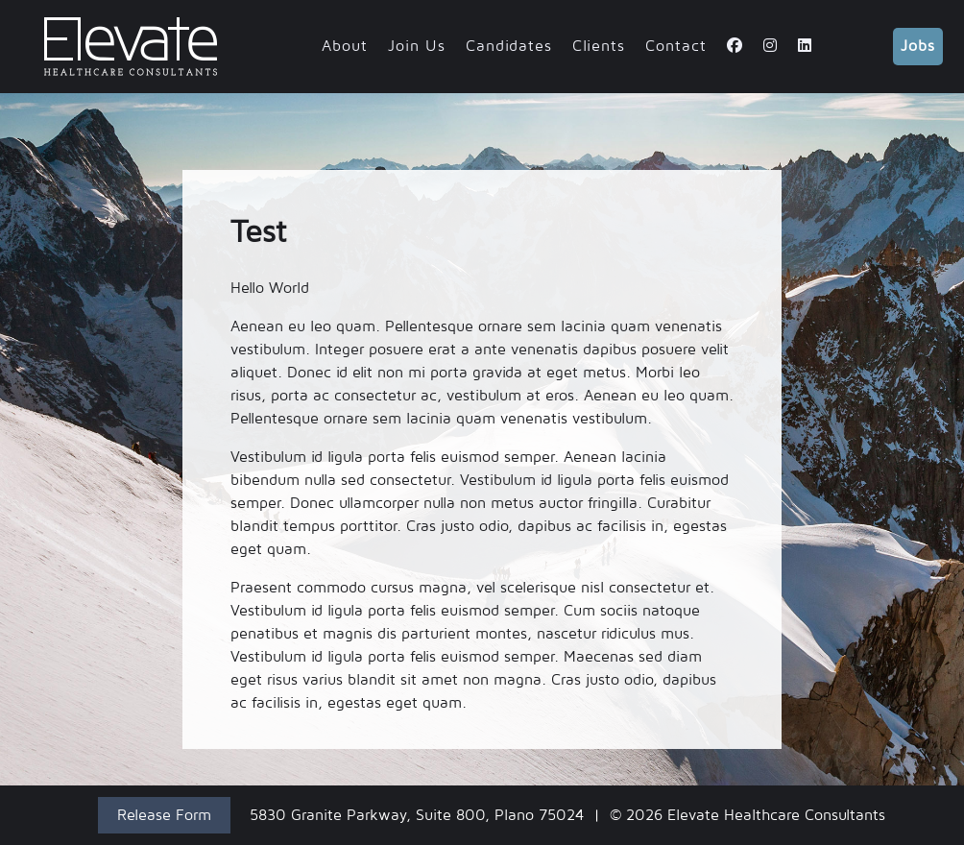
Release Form (164, 815)
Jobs (918, 46)
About (345, 46)
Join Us (417, 46)
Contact (676, 46)
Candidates (509, 46)
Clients (598, 46)
